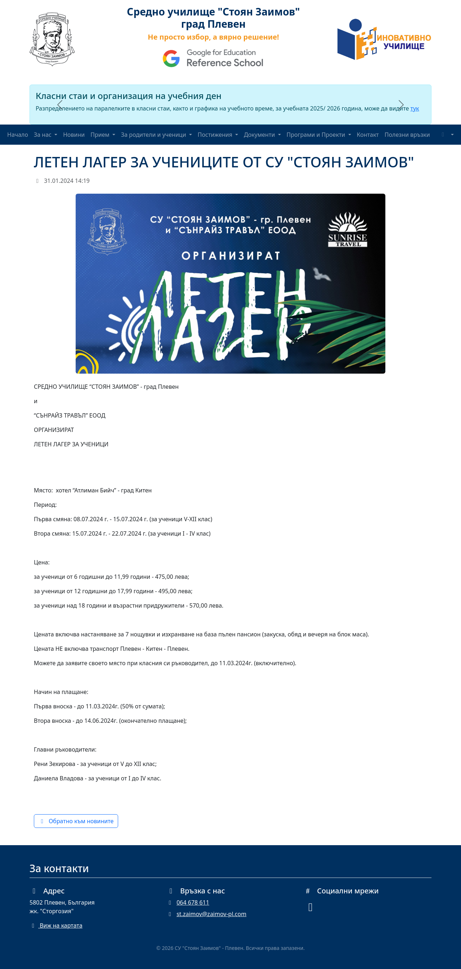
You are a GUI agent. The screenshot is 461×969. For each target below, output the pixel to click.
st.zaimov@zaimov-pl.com (211, 914)
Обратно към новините (76, 821)
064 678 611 (192, 902)
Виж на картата (56, 925)
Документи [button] (260, 135)
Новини (74, 135)
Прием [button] (100, 135)
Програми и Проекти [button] (317, 135)
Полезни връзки (407, 135)
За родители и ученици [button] (154, 135)
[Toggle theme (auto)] (447, 134)
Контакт (368, 135)
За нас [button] (43, 135)
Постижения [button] (216, 135)
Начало (17, 135)
